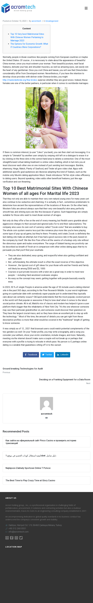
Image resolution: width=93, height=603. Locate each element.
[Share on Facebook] (31, 354)
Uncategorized (52, 21)
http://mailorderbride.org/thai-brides (20, 80)
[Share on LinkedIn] (62, 354)
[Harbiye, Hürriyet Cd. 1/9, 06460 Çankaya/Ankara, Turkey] (46, 573)
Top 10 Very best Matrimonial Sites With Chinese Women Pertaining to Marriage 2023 (27, 37)
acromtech (36, 21)
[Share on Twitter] (47, 354)
